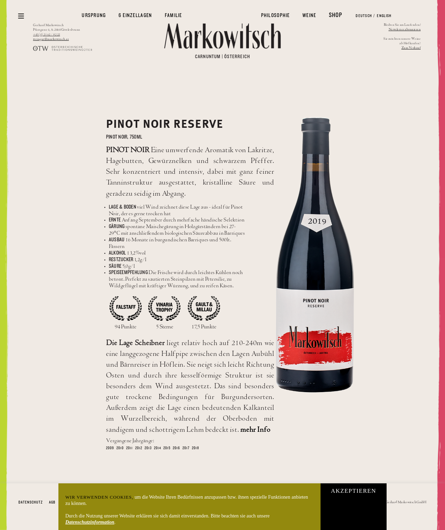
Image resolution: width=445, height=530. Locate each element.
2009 (110, 448)
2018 (195, 448)
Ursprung (94, 15)
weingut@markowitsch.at (51, 39)
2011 (129, 448)
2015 (166, 448)
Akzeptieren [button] (353, 491)
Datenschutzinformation (89, 522)
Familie (173, 15)
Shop (335, 14)
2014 (157, 448)
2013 (148, 448)
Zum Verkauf (411, 48)
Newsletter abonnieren (405, 29)
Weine (309, 15)
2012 (138, 448)
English (383, 16)
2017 (186, 448)
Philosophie (275, 15)
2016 (176, 448)
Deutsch (363, 16)
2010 (120, 448)
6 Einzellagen (135, 15)
